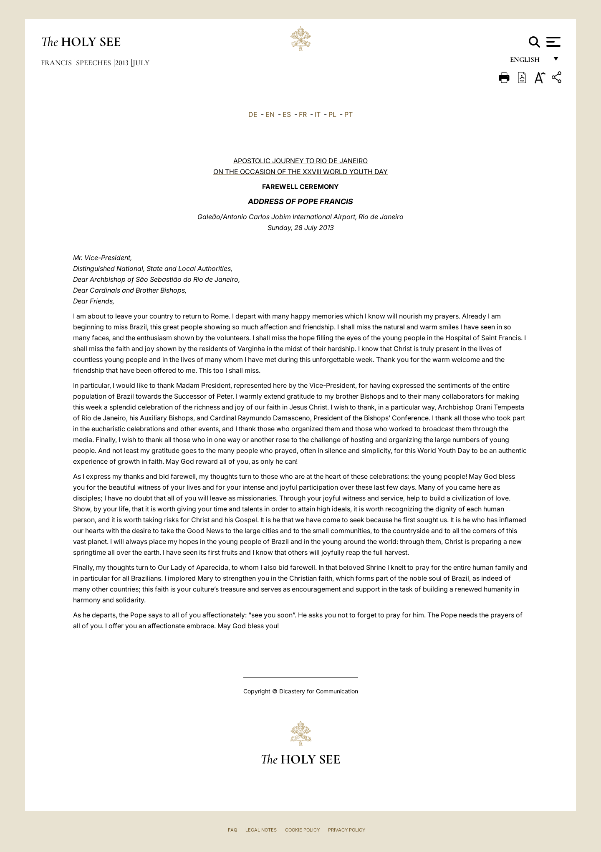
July (141, 62)
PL (332, 114)
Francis (57, 62)
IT (318, 114)
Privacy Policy (346, 830)
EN (270, 114)
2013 (122, 62)
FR (303, 114)
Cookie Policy (302, 830)
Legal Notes (261, 830)
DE (253, 114)
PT (348, 114)
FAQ (232, 830)
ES (287, 114)
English (528, 61)
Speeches (94, 62)
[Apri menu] (552, 42)
